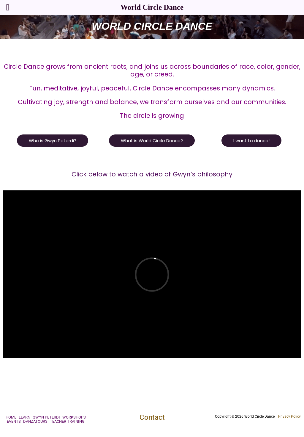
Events (14, 421)
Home (11, 417)
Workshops (74, 417)
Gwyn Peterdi (46, 417)
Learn (24, 417)
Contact (152, 417)
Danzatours (35, 421)
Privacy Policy (289, 416)
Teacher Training (67, 421)
